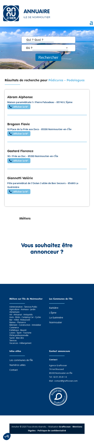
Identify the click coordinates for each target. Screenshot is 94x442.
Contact (13, 370)
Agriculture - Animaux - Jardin (22, 309)
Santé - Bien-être (16, 338)
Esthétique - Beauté (17, 330)
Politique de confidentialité (52, 430)
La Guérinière (56, 317)
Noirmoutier (55, 322)
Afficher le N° (20, 106)
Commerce (14, 327)
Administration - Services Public (23, 307)
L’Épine (52, 313)
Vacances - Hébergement (20, 343)
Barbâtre (53, 308)
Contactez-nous (47, 267)
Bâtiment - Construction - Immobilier (25, 325)
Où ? (29, 48)
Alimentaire (14, 312)
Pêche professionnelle (18, 335)
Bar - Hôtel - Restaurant (19, 320)
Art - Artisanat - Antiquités (21, 314)
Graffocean (65, 426)
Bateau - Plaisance (17, 322)
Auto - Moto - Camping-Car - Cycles (25, 317)
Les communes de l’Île (21, 360)
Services (13, 340)
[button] (7, 436)
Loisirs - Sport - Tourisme (20, 333)
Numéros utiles (17, 365)
